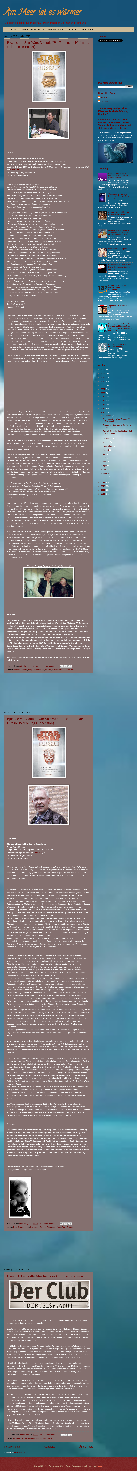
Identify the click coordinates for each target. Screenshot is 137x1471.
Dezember (107, 416)
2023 (103, 381)
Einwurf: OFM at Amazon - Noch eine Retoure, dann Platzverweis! (119, 287)
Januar (106, 477)
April (105, 466)
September (107, 446)
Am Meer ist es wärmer (42, 13)
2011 (103, 494)
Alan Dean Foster (20, 670)
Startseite (11, 29)
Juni (105, 458)
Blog (30, 670)
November (107, 438)
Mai (105, 462)
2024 (103, 377)
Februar (106, 473)
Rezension (34, 1227)
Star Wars (70, 670)
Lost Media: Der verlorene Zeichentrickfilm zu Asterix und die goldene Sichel (118, 232)
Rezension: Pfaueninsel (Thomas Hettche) (117, 345)
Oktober (106, 442)
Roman (48, 670)
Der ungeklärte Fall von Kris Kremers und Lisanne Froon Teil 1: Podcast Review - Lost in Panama (120, 327)
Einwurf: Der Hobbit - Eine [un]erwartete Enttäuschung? (120, 213)
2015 (103, 412)
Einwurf (43, 1438)
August (106, 450)
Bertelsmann (30, 1438)
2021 (103, 389)
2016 (103, 409)
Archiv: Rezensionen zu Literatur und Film (42, 29)
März (105, 469)
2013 (103, 486)
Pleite (50, 1438)
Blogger (99, 1466)
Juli (104, 454)
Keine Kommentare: (48, 666)
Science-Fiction (58, 670)
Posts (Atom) (19, 1452)
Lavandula (105, 101)
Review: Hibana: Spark (117, 249)
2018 (103, 401)
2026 (103, 370)
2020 (103, 393)
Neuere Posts (12, 1446)
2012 (103, 490)
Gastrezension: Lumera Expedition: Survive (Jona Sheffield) (118, 196)
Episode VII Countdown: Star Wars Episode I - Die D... (117, 426)
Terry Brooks (67, 1227)
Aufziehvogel (18, 1438)
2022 (103, 385)
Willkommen (88, 29)
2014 (103, 482)
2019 (103, 397)
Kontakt (73, 29)
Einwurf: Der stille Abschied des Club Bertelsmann (45, 1276)
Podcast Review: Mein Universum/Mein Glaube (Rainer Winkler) (118, 176)
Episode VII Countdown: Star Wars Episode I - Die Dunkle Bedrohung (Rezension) (45, 721)
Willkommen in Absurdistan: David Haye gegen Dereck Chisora (119, 267)
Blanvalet (14, 170)
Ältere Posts (86, 1446)
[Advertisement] (48, 692)
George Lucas (38, 670)
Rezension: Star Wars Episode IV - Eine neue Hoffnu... (117, 420)
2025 (103, 374)
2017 (103, 405)
